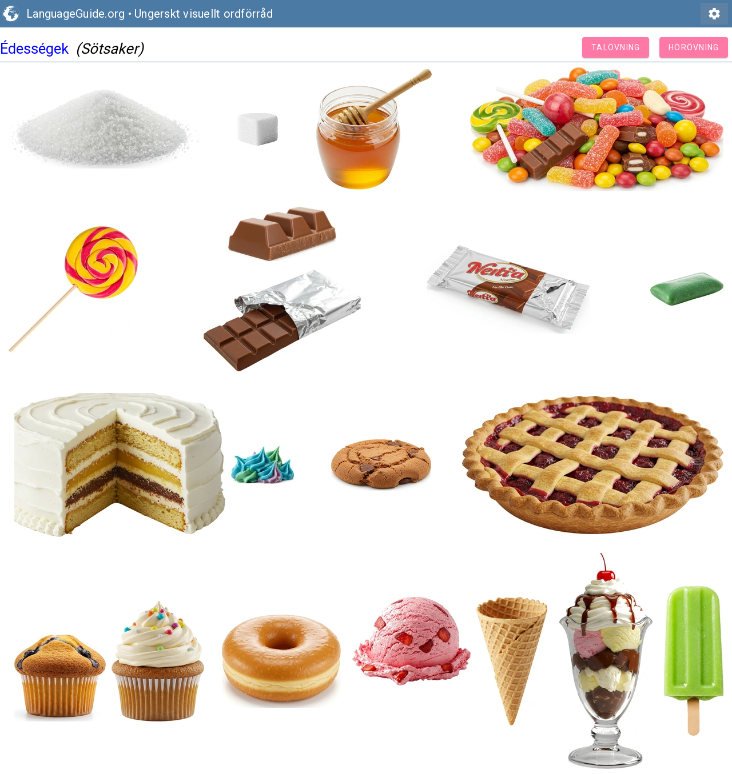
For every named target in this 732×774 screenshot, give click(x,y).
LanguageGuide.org (75, 14)
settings (714, 14)
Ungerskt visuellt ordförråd (203, 14)
